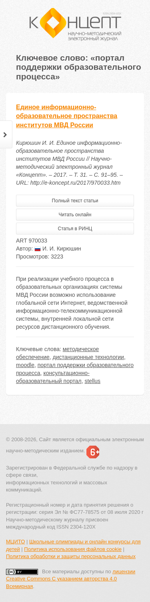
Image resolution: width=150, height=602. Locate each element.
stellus (92, 381)
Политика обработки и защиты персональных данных (71, 556)
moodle (25, 365)
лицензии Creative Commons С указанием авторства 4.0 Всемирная (70, 578)
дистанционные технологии (88, 357)
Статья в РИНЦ (75, 228)
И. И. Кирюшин (57, 248)
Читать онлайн (75, 214)
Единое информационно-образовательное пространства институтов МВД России (66, 116)
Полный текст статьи (75, 200)
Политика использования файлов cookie (73, 549)
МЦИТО (15, 542)
